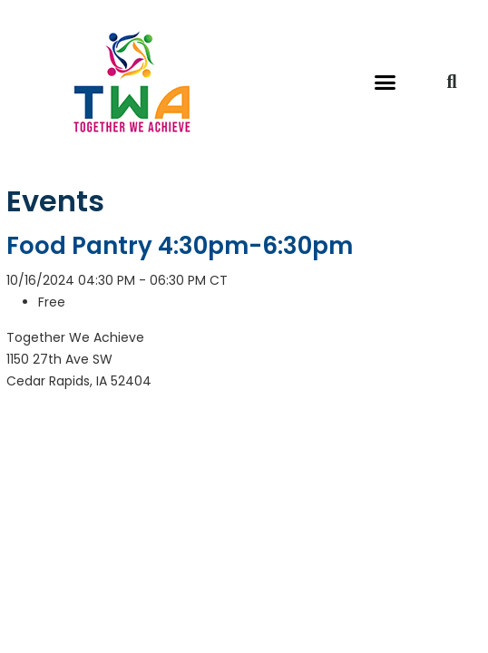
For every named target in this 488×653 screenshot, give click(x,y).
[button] (385, 81)
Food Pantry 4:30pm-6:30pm (179, 245)
